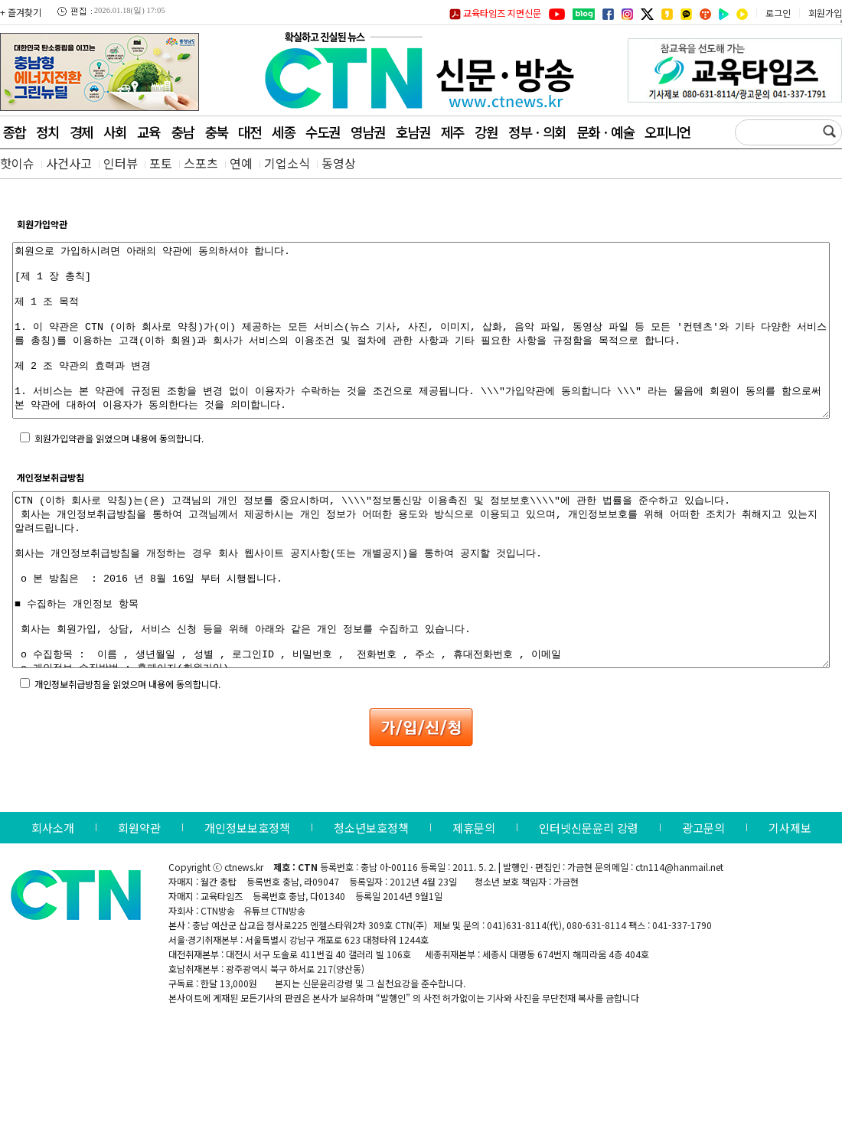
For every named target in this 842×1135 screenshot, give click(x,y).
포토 (160, 163)
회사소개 (52, 897)
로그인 (778, 12)
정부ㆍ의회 (537, 132)
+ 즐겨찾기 (20, 11)
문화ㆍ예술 (605, 132)
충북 (215, 132)
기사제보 (790, 897)
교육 (148, 132)
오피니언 (667, 132)
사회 (114, 132)
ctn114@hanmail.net (679, 935)
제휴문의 (473, 897)
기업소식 (287, 163)
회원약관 (139, 897)
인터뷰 (120, 163)
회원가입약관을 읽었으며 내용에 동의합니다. (119, 472)
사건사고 (69, 163)
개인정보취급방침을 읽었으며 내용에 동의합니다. (127, 752)
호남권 (413, 132)
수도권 (322, 132)
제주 (452, 132)
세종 (283, 132)
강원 (486, 132)
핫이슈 (17, 163)
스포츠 (201, 163)
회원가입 (825, 12)
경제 (81, 132)
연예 (241, 163)
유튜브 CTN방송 (274, 979)
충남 (182, 132)
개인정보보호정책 (247, 897)
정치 (47, 132)
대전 (249, 132)
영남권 (368, 132)
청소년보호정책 (371, 897)
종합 (13, 132)
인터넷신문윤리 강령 (588, 897)
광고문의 (703, 897)
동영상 (338, 163)
